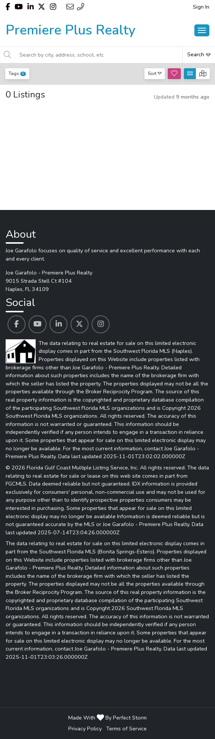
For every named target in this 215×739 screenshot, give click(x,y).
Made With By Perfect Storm (107, 717)
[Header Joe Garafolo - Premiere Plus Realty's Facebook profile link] (8, 6)
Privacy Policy (85, 728)
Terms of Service (126, 728)
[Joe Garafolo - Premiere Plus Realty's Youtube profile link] (38, 324)
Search (198, 54)
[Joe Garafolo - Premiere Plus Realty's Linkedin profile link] (59, 324)
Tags (17, 73)
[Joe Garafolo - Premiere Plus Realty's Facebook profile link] (17, 324)
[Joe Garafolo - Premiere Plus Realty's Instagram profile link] (101, 324)
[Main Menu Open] (201, 30)
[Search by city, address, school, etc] (99, 55)
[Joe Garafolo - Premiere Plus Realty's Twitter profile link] (80, 324)
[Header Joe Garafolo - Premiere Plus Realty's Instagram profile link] (53, 6)
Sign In (201, 6)
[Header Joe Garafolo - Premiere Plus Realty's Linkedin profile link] (30, 6)
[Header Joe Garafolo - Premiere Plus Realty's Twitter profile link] (41, 6)
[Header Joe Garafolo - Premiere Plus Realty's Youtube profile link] (19, 6)
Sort (155, 73)
